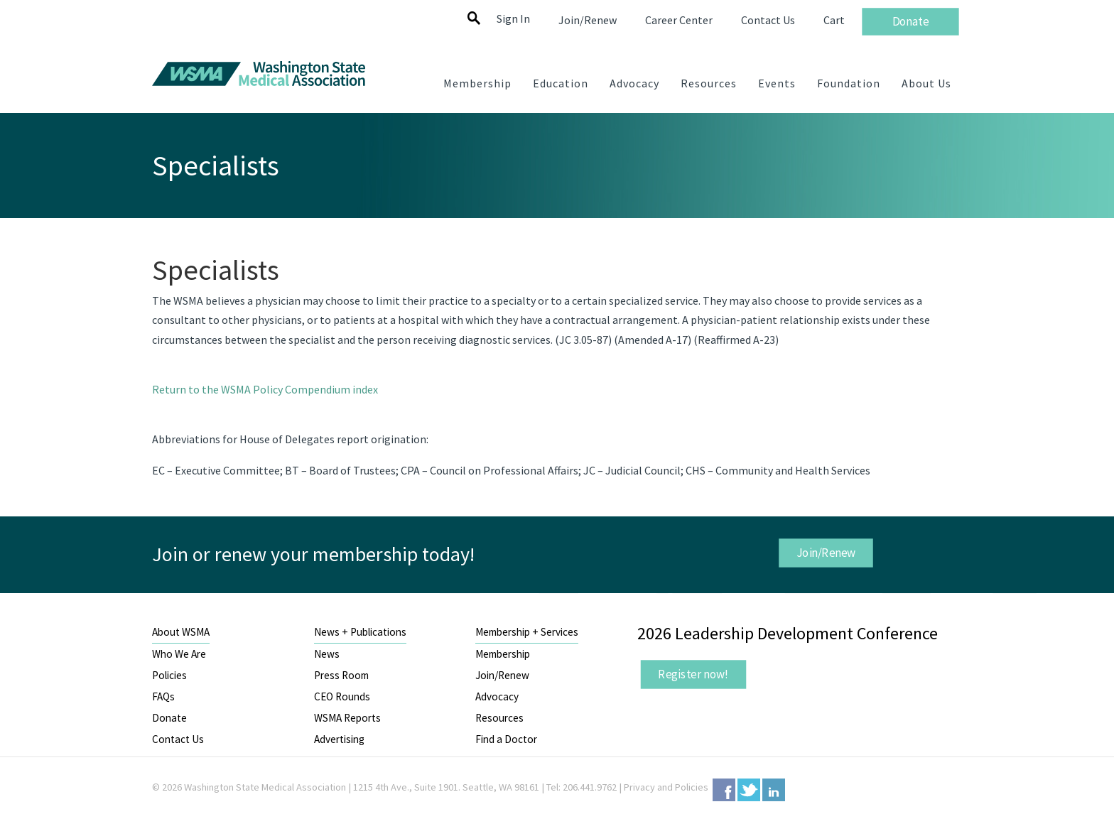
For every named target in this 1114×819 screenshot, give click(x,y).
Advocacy (497, 696)
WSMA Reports (347, 718)
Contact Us (178, 739)
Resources (499, 718)
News (327, 654)
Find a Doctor (506, 739)
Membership (502, 654)
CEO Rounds (342, 696)
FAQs (163, 696)
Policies (169, 675)
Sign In (513, 18)
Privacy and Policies (666, 787)
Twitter (748, 790)
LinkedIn (773, 790)
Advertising (339, 739)
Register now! (693, 674)
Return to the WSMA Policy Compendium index (265, 389)
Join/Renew (825, 552)
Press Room (341, 675)
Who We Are (179, 654)
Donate (169, 718)
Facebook (724, 790)
